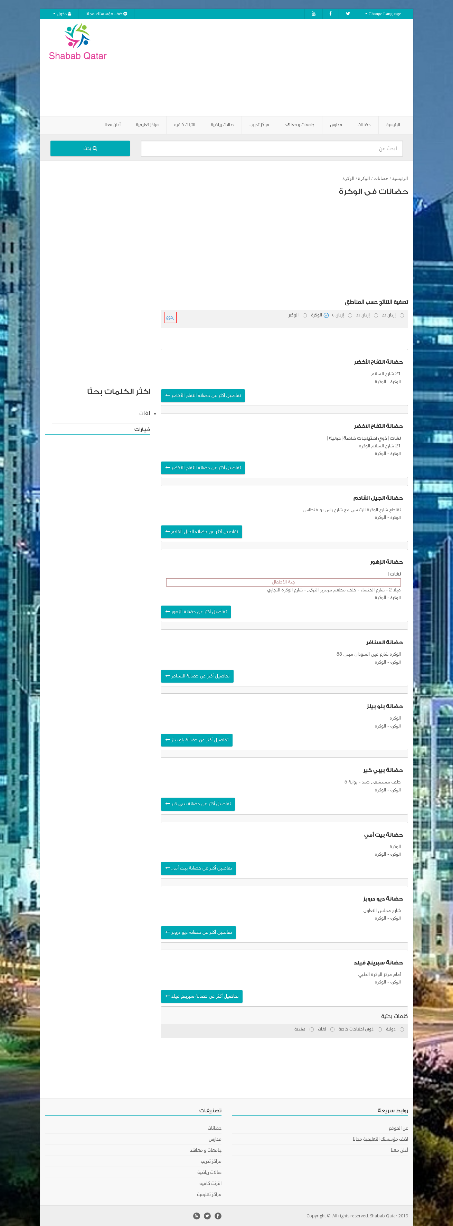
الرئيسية (393, 124)
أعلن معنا (113, 124)
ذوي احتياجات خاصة (365, 437)
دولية (335, 437)
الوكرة (364, 178)
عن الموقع (398, 1128)
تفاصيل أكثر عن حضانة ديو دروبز (198, 932)
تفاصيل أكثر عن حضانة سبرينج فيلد (201, 996)
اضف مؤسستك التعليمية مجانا (380, 1139)
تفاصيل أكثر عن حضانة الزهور (196, 611)
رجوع (170, 317)
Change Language (383, 14)
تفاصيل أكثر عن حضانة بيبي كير (198, 804)
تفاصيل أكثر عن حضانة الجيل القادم (201, 531)
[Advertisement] (265, 67)
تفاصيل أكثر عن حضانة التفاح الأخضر (203, 395)
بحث (90, 148)
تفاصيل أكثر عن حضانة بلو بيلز (196, 740)
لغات (395, 437)
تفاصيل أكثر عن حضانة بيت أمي (198, 868)
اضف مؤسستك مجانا (106, 14)
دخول (62, 14)
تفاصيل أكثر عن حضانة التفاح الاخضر (203, 467)
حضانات (381, 178)
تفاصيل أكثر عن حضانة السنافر (197, 676)
